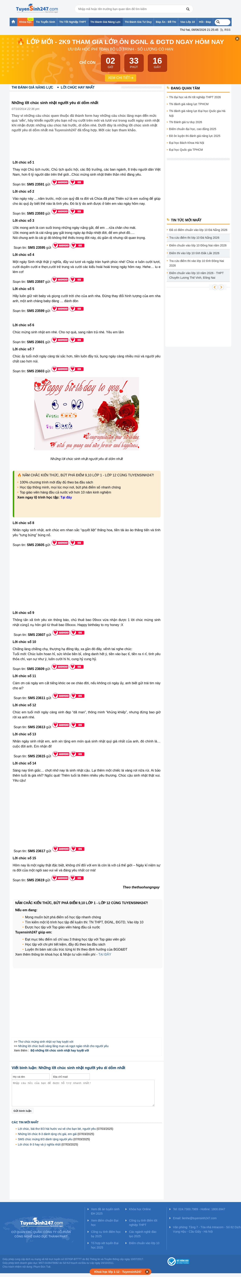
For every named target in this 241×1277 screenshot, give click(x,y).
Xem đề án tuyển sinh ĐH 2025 (105, 1211)
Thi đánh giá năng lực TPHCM (189, 104)
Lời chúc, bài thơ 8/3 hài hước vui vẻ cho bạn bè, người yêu (57, 1128)
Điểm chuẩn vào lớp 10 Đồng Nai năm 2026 (198, 245)
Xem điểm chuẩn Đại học (105, 1223)
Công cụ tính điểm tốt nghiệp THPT (143, 1223)
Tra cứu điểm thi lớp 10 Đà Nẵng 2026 (194, 237)
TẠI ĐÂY (104, 954)
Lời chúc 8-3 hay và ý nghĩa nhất (39, 1144)
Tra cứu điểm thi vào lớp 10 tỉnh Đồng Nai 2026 (196, 263)
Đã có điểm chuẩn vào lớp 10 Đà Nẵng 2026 (198, 230)
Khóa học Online (140, 1209)
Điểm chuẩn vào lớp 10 (144, 1243)
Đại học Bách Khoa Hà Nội (186, 142)
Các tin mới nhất (25, 1122)
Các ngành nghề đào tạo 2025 (142, 1234)
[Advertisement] (88, 149)
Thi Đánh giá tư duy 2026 (185, 122)
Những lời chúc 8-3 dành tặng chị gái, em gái (47, 1134)
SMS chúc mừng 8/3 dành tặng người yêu (45, 1139)
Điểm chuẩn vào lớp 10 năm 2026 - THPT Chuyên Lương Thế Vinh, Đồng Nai (196, 275)
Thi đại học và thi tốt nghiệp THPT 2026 (195, 97)
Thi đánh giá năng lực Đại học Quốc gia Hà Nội (197, 113)
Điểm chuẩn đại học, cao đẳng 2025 (192, 129)
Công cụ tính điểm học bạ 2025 (106, 1234)
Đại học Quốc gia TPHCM (186, 149)
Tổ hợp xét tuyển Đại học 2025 (105, 1245)
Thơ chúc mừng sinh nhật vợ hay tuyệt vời (45, 1041)
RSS (227, 29)
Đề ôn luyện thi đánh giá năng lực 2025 (194, 136)
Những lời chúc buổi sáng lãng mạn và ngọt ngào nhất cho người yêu (63, 1046)
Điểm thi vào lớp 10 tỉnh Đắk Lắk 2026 (194, 253)
